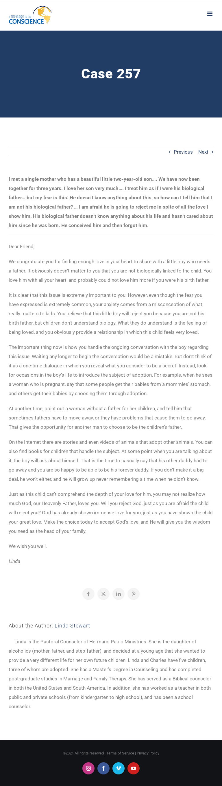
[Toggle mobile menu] (210, 14)
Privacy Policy (148, 753)
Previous (183, 152)
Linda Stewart (72, 626)
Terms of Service (120, 753)
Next (203, 152)
